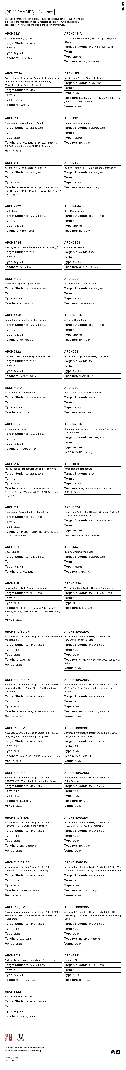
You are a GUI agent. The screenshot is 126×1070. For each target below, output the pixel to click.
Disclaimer (10, 1060)
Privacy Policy (11, 1057)
